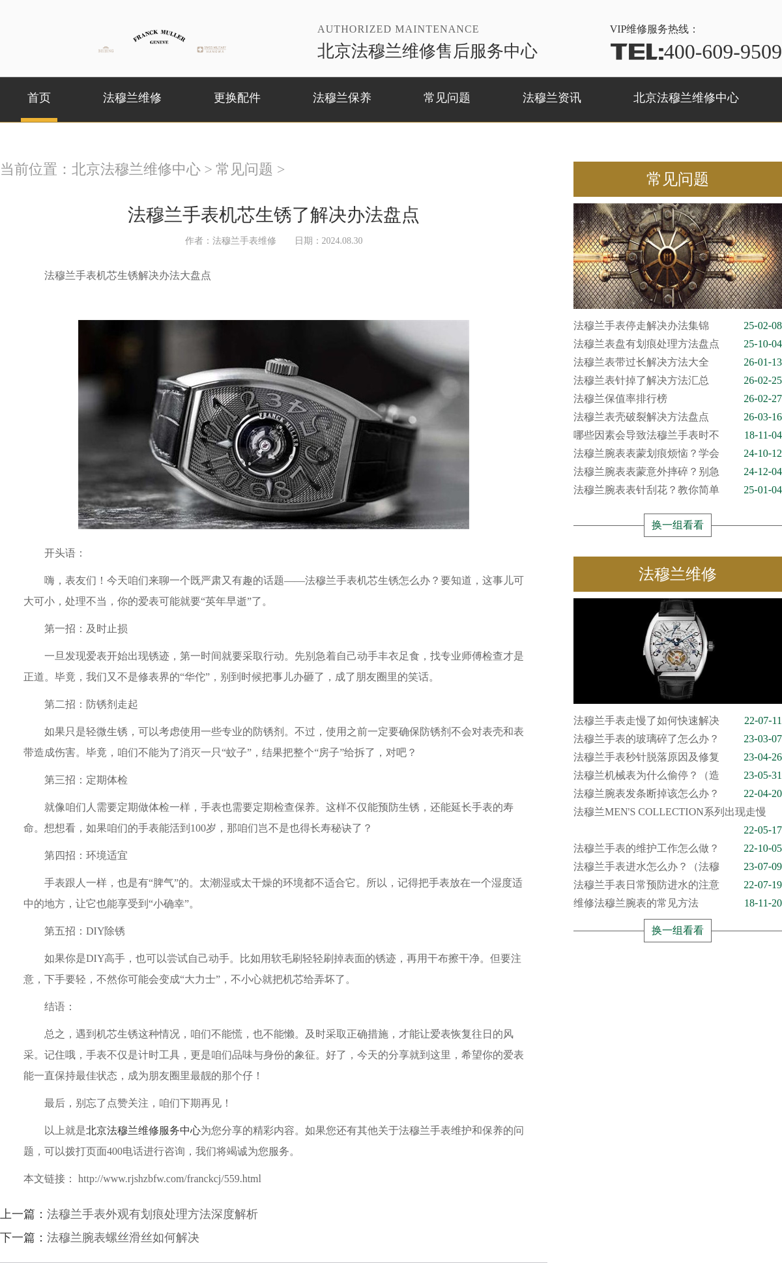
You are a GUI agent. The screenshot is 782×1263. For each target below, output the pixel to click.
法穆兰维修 (132, 97)
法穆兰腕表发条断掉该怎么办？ (677, 794)
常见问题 (447, 97)
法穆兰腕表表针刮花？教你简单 (677, 490)
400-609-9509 (696, 51)
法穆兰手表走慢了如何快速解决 (677, 721)
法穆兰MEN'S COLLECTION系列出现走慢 (677, 813)
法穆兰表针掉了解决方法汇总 (677, 380)
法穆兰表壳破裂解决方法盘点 (677, 417)
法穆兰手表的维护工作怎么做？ (677, 848)
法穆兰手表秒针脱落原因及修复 (677, 757)
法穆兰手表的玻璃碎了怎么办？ (677, 739)
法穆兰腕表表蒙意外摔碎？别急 (677, 472)
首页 (39, 97)
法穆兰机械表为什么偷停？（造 (677, 775)
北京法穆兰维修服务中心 (143, 1130)
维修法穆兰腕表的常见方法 (677, 903)
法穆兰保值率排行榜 (677, 399)
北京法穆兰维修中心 (686, 97)
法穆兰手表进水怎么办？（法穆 (677, 867)
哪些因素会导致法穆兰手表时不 (677, 435)
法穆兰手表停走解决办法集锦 (677, 326)
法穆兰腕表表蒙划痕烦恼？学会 (677, 453)
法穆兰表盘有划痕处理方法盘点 (677, 344)
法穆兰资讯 (552, 97)
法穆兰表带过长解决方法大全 (677, 362)
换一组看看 (678, 524)
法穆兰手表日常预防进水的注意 (677, 885)
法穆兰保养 (342, 97)
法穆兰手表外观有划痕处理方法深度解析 (152, 1214)
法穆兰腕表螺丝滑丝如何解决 (123, 1237)
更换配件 (237, 97)
